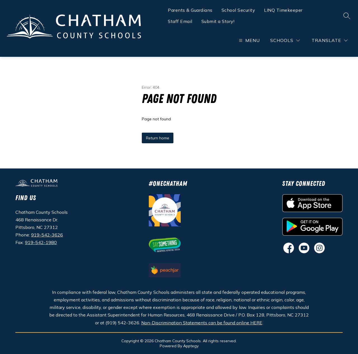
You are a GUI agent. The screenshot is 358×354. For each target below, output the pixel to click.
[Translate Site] (329, 40)
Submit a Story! (218, 21)
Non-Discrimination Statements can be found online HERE (201, 322)
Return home (157, 137)
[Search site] (346, 15)
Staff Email (180, 21)
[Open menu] (248, 40)
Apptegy (191, 345)
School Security (238, 10)
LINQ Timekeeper (283, 10)
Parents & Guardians (190, 10)
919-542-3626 (47, 235)
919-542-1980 (41, 242)
